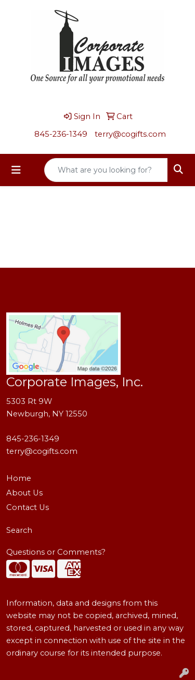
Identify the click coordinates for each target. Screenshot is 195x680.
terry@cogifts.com (130, 134)
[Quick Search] (106, 170)
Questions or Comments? (56, 552)
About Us (24, 493)
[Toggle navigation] (16, 170)
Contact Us (27, 507)
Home (18, 478)
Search (19, 530)
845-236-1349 (60, 134)
